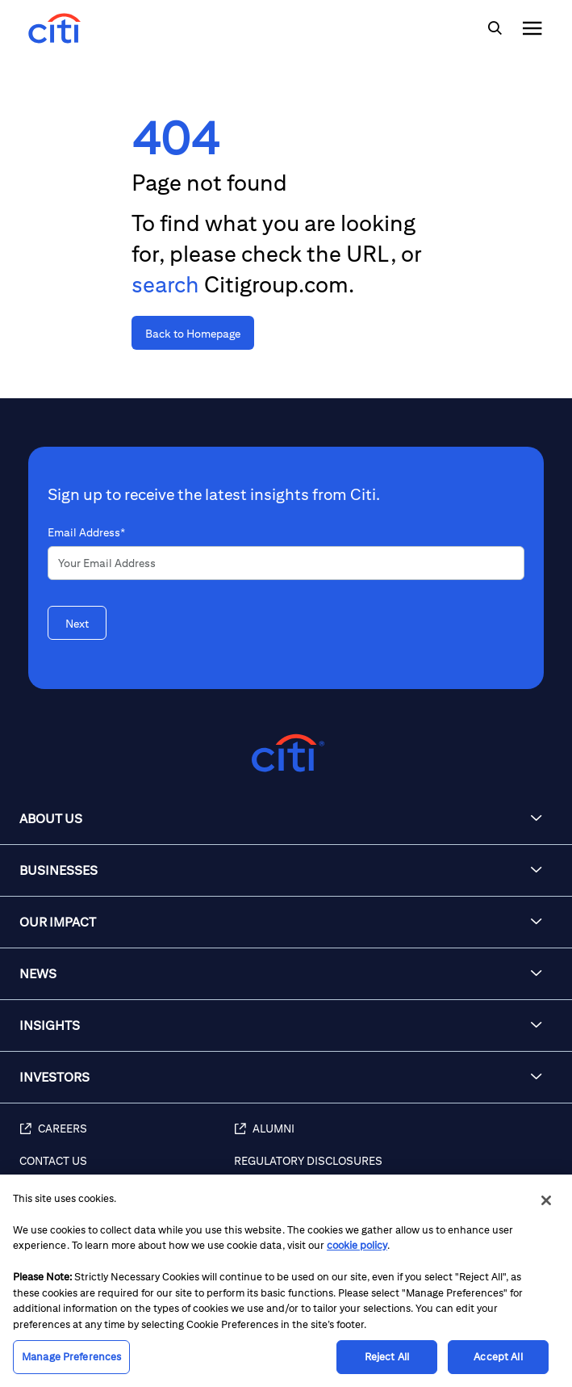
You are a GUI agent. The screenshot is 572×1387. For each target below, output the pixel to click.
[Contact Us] (126, 1170)
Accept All (498, 1357)
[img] (494, 28)
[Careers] (126, 1137)
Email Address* (86, 532)
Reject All (387, 1357)
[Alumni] (395, 1137)
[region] (286, 1281)
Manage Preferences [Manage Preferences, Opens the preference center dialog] (71, 1357)
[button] (286, 819)
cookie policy (357, 1245)
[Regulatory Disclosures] (395, 1170)
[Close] (546, 1200)
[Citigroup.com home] (286, 753)
